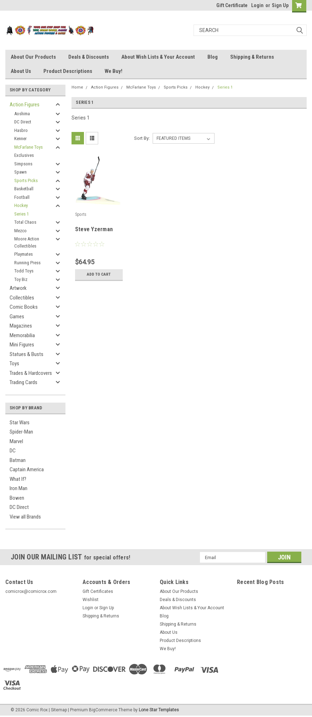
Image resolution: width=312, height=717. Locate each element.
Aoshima (22, 113)
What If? (18, 479)
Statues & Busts (26, 354)
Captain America (27, 469)
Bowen (17, 498)
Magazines (21, 326)
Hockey (21, 205)
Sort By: (142, 138)
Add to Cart (99, 274)
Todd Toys (23, 270)
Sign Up (280, 5)
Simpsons (23, 163)
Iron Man (18, 488)
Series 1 (21, 214)
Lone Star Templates (159, 709)
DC (13, 450)
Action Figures (24, 104)
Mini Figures (22, 344)
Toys (14, 363)
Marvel (16, 441)
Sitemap (59, 709)
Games (17, 316)
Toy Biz (20, 279)
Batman (18, 460)
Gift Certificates (98, 591)
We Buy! (113, 71)
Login (257, 5)
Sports (81, 214)
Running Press (27, 262)
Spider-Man (21, 432)
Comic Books (24, 307)
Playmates (23, 254)
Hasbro (21, 130)
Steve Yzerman (94, 229)
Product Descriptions (67, 71)
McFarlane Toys (28, 147)
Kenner (20, 138)
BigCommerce (103, 709)
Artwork (18, 288)
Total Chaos (25, 222)
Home (77, 87)
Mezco (20, 230)
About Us (21, 71)
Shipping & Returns (252, 57)
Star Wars (20, 422)
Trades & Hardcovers (31, 373)
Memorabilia (22, 335)
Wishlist (91, 599)
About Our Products (33, 57)
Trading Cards (23, 382)
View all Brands (25, 517)
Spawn (20, 172)
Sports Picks (26, 180)
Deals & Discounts (88, 57)
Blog (212, 57)
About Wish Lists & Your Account (158, 57)
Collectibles (22, 297)
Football (22, 197)
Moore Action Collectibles (26, 242)
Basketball (23, 188)
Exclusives (24, 155)
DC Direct (22, 121)
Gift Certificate (232, 5)
